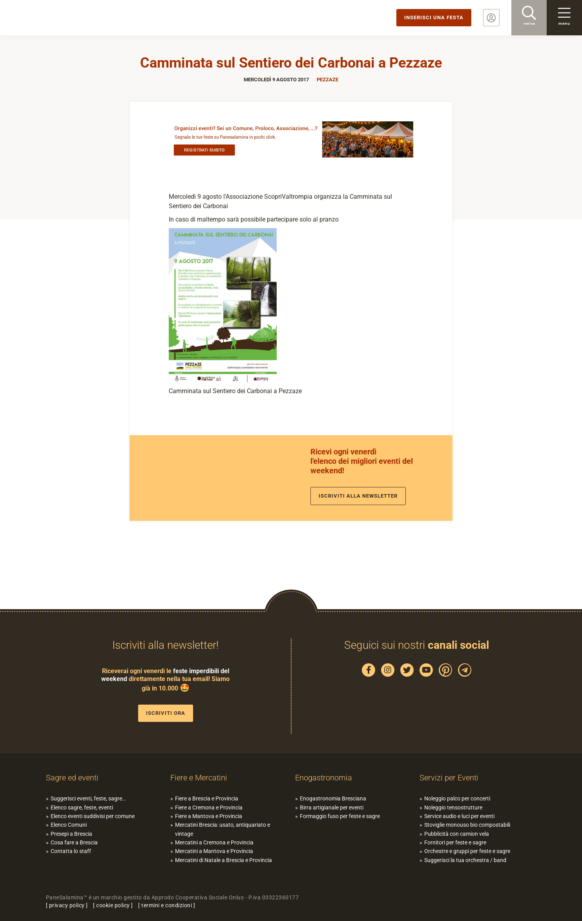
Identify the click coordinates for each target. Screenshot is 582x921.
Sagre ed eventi (72, 777)
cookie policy (113, 905)
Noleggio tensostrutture (453, 807)
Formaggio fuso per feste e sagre (340, 816)
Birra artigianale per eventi (331, 807)
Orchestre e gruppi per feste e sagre (467, 851)
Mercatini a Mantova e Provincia (214, 851)
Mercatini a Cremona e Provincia (214, 842)
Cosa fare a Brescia (74, 842)
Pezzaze (327, 79)
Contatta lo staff (71, 851)
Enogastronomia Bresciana (333, 798)
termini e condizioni (166, 905)
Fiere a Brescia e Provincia (206, 798)
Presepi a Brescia (71, 834)
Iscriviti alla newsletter (358, 496)
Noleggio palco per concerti (457, 798)
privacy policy (67, 905)
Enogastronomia (323, 777)
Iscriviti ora (165, 713)
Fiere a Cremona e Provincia (209, 807)
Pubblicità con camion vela (456, 834)
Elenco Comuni (69, 825)
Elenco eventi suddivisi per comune (93, 816)
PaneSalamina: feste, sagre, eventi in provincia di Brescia (61, 17)
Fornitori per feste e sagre (455, 842)
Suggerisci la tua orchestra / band (465, 860)
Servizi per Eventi (449, 777)
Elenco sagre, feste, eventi (82, 807)
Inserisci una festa (433, 17)
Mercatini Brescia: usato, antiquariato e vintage (222, 829)
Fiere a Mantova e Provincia (208, 816)
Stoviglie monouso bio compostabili (467, 825)
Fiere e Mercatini (198, 777)
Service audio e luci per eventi (459, 816)
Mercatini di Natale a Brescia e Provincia (223, 860)
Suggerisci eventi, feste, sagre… (88, 798)
